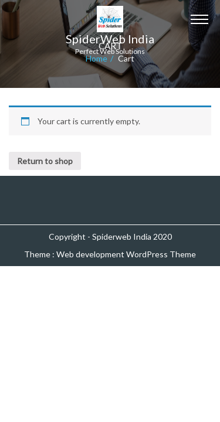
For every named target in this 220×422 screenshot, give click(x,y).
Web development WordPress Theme (126, 254)
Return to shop (45, 161)
